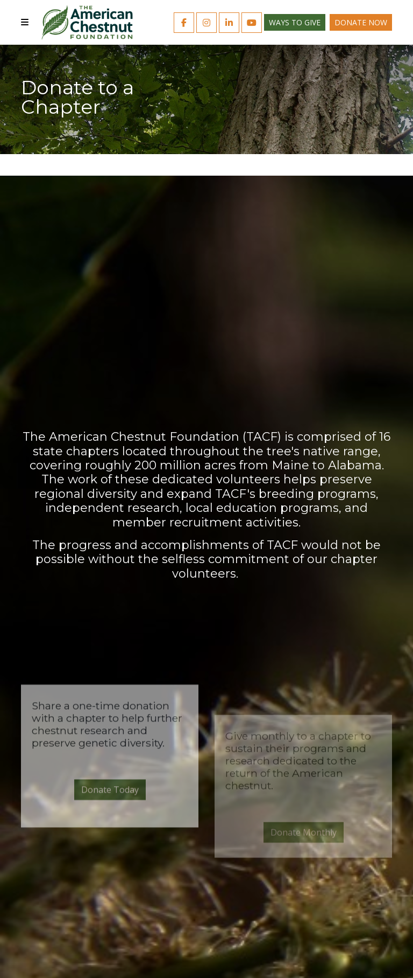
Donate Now (360, 22)
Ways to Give (295, 22)
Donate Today (110, 860)
